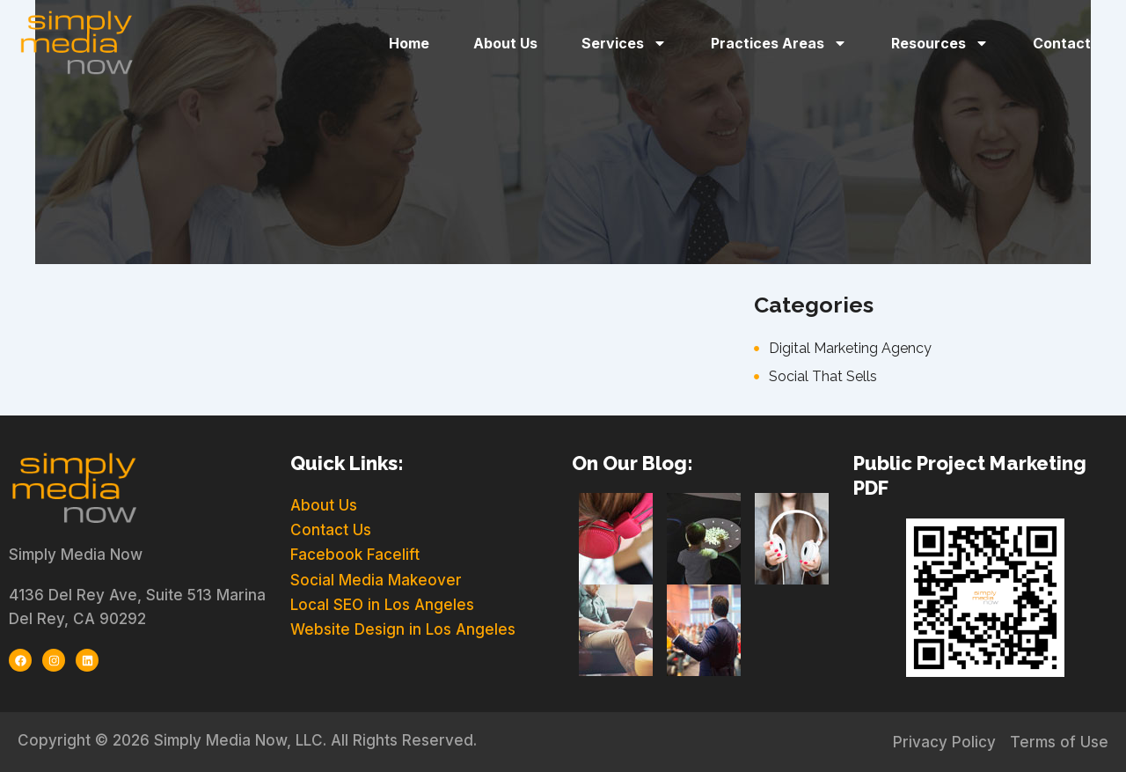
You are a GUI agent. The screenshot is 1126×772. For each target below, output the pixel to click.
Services (624, 43)
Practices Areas (779, 43)
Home (409, 43)
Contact (1062, 43)
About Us (505, 43)
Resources (940, 43)
